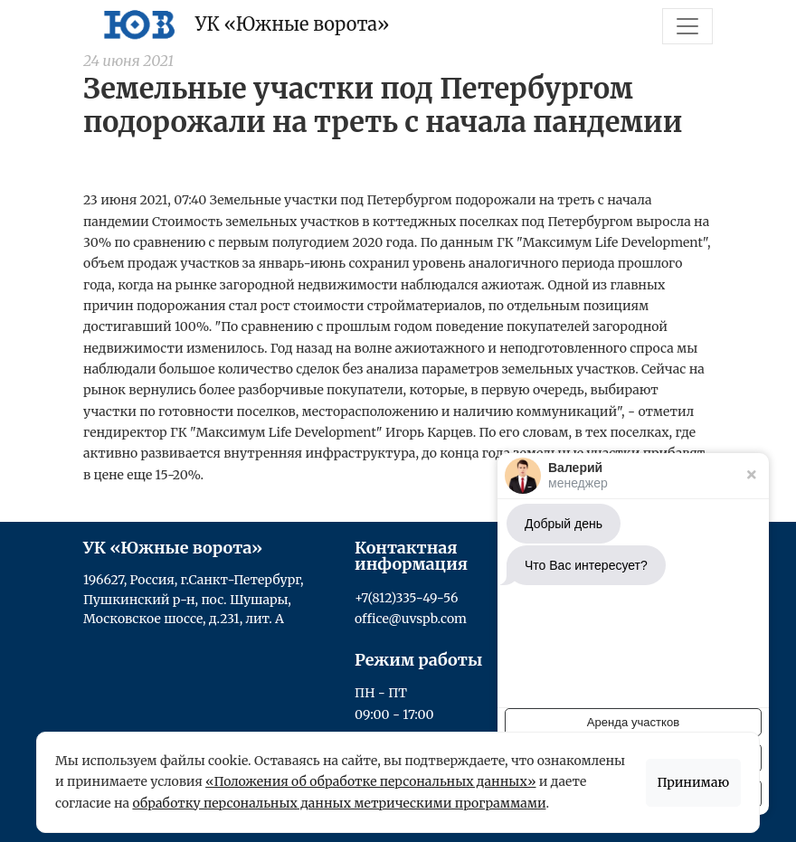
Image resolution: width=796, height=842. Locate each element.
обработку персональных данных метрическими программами (338, 803)
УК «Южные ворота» (242, 24)
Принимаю (694, 782)
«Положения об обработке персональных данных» (370, 781)
